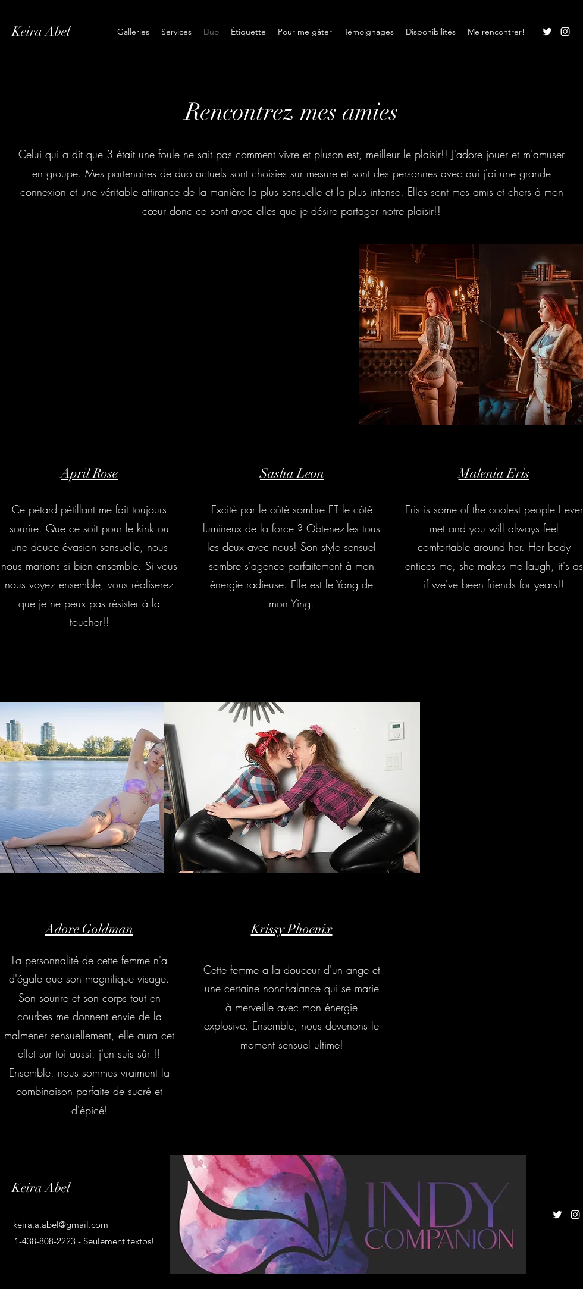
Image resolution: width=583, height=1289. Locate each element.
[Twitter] (547, 31)
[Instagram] (565, 31)
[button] (291, 334)
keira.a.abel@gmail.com (60, 1224)
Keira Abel (41, 31)
